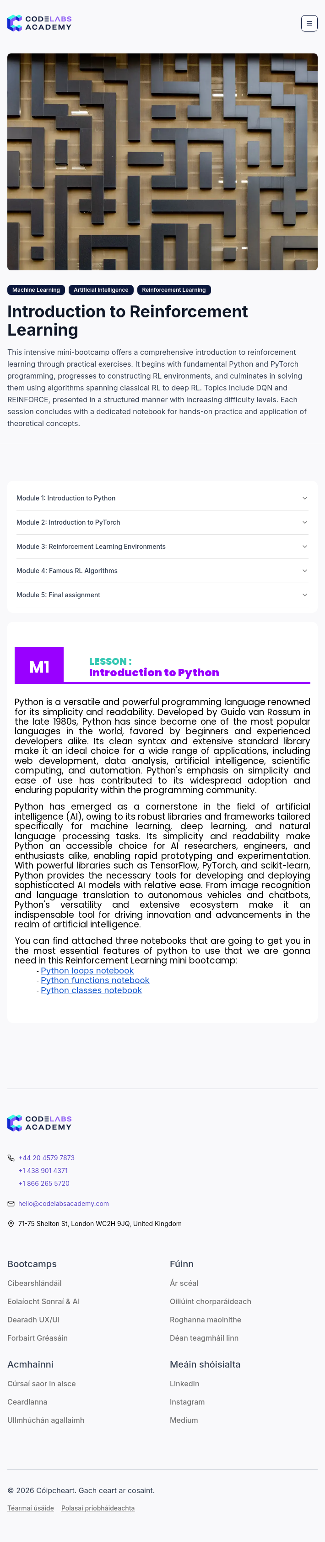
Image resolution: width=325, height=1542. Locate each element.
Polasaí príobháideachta (98, 1508)
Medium (184, 1420)
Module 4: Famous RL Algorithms (162, 570)
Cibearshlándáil (34, 1283)
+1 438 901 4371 (43, 1170)
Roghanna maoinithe (205, 1319)
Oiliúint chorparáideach (210, 1301)
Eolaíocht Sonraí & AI (43, 1301)
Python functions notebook (95, 980)
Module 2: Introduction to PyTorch (162, 522)
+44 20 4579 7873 (46, 1158)
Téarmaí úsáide (30, 1508)
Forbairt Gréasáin (37, 1337)
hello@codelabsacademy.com (63, 1203)
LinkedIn (185, 1383)
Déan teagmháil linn (204, 1337)
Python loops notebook (87, 970)
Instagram (187, 1401)
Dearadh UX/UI (33, 1319)
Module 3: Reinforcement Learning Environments (162, 546)
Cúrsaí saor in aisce (41, 1383)
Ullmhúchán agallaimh (45, 1420)
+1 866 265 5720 (44, 1183)
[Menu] (309, 23)
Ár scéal (184, 1283)
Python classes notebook (91, 990)
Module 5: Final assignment (162, 595)
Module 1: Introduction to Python (162, 498)
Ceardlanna (27, 1401)
